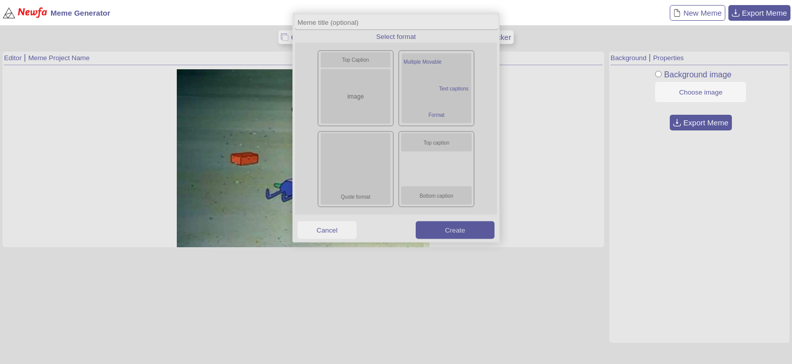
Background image (697, 74)
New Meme (697, 13)
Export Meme (759, 13)
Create (455, 230)
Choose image (700, 92)
